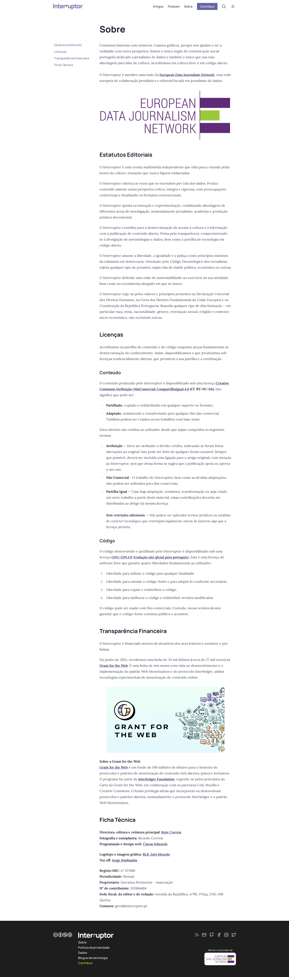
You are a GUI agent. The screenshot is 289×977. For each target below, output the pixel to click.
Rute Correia (171, 832)
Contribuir (207, 6)
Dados (82, 953)
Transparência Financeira (71, 58)
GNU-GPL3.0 (122, 557)
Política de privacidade (93, 947)
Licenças (60, 52)
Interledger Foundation (156, 779)
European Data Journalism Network (186, 75)
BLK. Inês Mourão (156, 854)
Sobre (188, 6)
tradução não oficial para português (161, 557)
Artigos (158, 6)
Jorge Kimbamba (124, 860)
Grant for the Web (114, 665)
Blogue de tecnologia (93, 958)
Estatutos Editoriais (68, 45)
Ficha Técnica (63, 65)
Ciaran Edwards (155, 844)
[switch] (233, 6)
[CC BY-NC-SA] (62, 935)
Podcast (174, 6)
